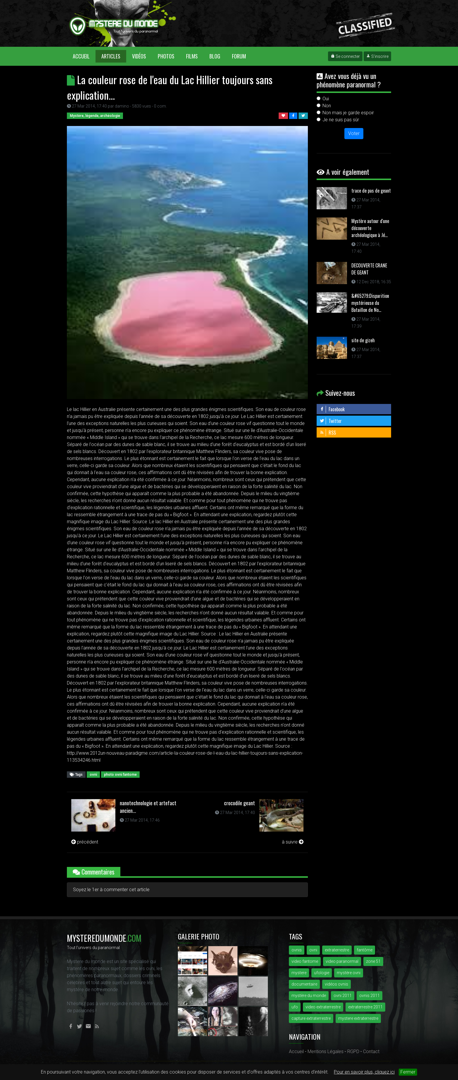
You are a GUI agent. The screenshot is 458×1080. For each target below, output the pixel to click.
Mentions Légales (326, 1051)
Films (192, 56)
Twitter (331, 420)
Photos (166, 56)
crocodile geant (239, 803)
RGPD (353, 1051)
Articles (110, 56)
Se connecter (345, 56)
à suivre (292, 842)
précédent (84, 842)
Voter (354, 133)
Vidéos (139, 56)
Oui (325, 98)
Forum (239, 56)
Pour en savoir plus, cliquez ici (364, 1072)
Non (326, 105)
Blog (214, 56)
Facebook (332, 409)
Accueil (84, 56)
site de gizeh (363, 340)
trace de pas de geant (371, 190)
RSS (328, 432)
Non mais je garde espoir (348, 112)
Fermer (407, 1072)
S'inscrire (377, 56)
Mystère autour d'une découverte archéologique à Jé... (370, 228)
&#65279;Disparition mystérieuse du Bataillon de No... (370, 302)
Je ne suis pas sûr (340, 119)
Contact (371, 1051)
